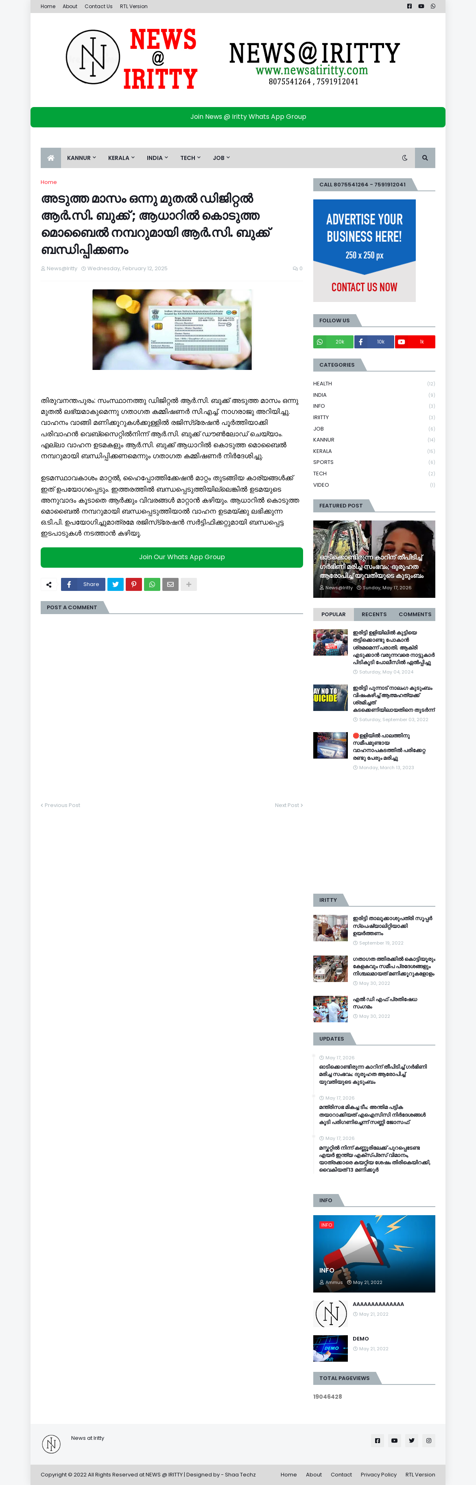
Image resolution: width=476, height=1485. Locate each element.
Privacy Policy (379, 1474)
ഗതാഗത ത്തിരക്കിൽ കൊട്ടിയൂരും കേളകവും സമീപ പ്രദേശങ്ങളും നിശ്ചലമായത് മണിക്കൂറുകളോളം (394, 967)
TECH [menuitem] (187, 158)
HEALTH (374, 384)
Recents (374, 614)
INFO (374, 406)
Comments (415, 614)
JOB (374, 429)
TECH (374, 474)
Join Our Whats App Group (174, 557)
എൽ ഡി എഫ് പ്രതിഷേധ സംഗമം (385, 1003)
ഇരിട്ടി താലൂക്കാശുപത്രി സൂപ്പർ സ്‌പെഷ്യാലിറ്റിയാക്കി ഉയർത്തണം (392, 926)
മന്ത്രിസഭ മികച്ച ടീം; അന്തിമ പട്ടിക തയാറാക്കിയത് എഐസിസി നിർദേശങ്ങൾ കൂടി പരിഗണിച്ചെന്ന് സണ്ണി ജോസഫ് (372, 1115)
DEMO (361, 1339)
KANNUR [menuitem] (79, 158)
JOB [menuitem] (219, 158)
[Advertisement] (374, 833)
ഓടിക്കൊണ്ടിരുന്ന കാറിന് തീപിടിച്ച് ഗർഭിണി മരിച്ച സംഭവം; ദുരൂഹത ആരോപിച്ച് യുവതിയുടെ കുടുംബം (371, 566)
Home (48, 6)
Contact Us (99, 6)
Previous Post (62, 805)
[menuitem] (51, 158)
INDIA (374, 395)
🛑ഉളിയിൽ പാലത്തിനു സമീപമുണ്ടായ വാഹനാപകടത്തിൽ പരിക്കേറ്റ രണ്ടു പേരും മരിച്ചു (389, 747)
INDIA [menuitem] (155, 158)
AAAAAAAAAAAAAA (378, 1304)
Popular (333, 614)
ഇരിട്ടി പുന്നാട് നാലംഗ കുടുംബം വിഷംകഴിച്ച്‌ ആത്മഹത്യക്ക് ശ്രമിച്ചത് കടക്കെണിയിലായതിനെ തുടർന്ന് (394, 699)
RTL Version (134, 6)
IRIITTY (374, 417)
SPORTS (374, 462)
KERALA (374, 451)
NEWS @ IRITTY (164, 1474)
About (70, 6)
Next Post (287, 805)
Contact (341, 1474)
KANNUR (374, 440)
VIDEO (374, 485)
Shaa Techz (240, 1474)
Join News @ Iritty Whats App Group (240, 116)
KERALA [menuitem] (118, 158)
